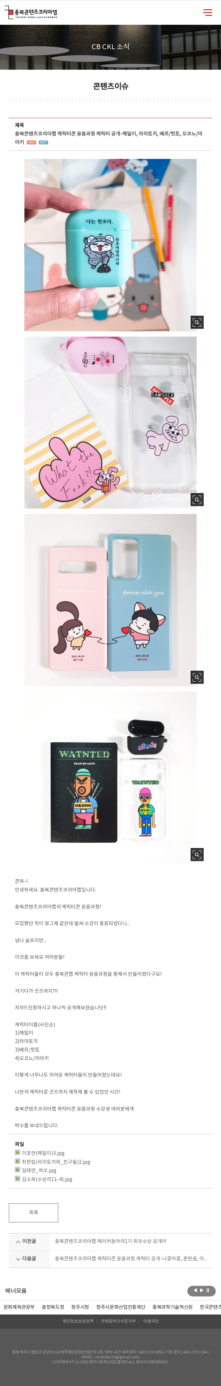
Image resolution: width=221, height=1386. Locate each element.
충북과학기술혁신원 (172, 1307)
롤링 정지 (208, 1290)
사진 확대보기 (197, 322)
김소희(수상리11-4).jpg (43, 1179)
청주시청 (80, 1307)
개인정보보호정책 (77, 1321)
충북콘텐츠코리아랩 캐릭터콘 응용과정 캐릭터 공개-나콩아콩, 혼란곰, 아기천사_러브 (131, 1259)
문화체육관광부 (19, 1307)
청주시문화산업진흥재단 (120, 1307)
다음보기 (201, 1290)
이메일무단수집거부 (118, 1321)
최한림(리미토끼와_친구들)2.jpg (53, 1161)
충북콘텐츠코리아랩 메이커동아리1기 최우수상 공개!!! (110, 1241)
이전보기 (195, 1290)
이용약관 (151, 1321)
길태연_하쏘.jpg (36, 1170)
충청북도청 (53, 1307)
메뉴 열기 (207, 12)
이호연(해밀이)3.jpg (40, 1153)
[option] (53, 1307)
